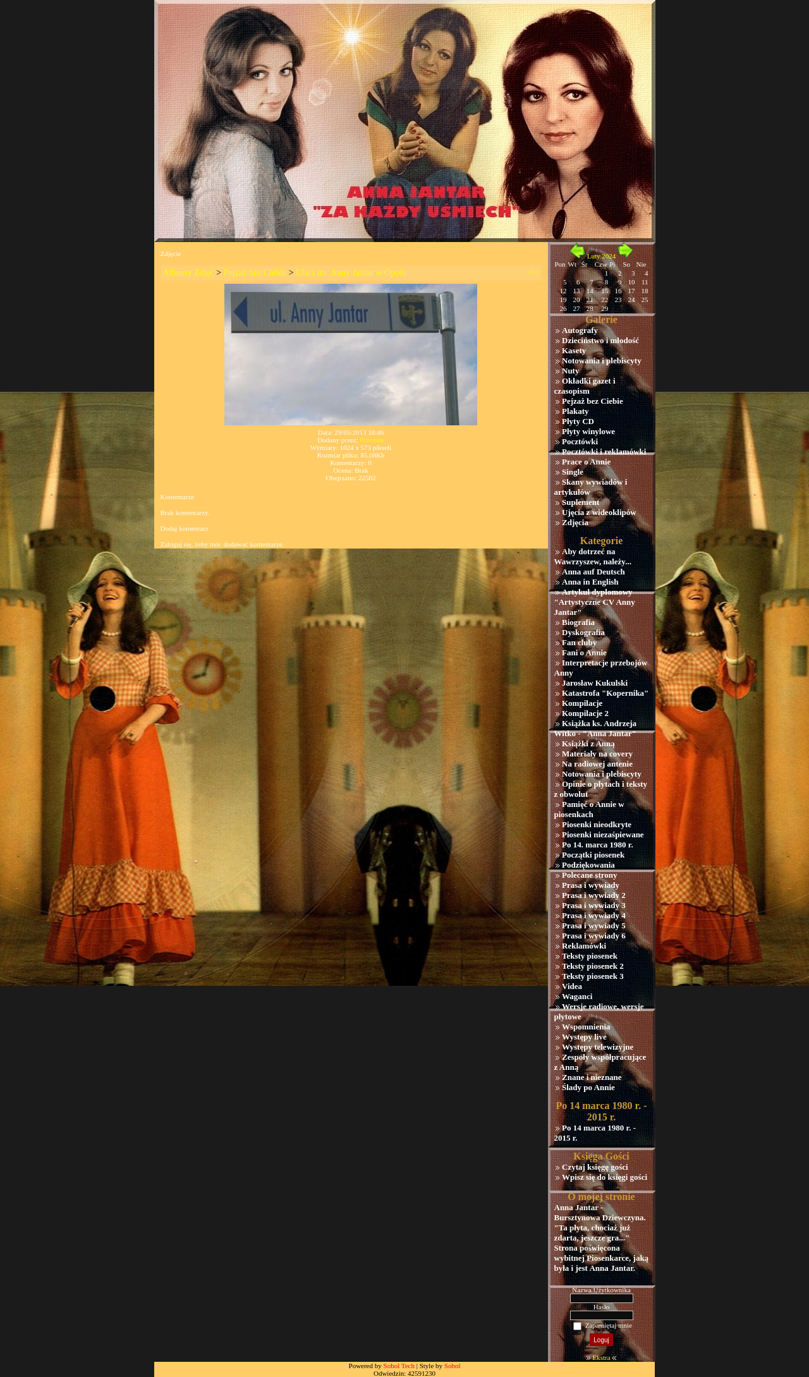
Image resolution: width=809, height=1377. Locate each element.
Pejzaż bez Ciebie (255, 272)
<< (534, 272)
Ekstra (601, 1357)
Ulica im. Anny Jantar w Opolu (351, 272)
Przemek (372, 440)
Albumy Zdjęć (188, 272)
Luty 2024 (601, 256)
